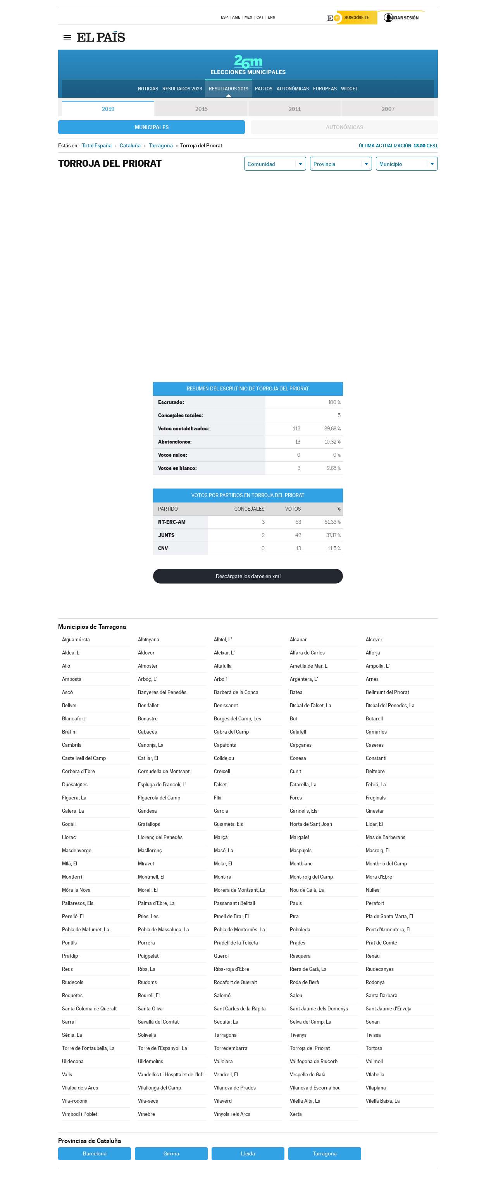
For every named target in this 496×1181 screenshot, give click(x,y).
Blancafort (73, 720)
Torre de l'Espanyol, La (162, 1049)
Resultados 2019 (228, 89)
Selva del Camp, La (310, 1023)
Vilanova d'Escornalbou (315, 1089)
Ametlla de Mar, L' (309, 667)
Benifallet (148, 707)
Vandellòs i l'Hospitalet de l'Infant (172, 1076)
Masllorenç (150, 852)
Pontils (69, 944)
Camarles (376, 733)
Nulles (372, 891)
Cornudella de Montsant (163, 772)
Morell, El (148, 891)
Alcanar (298, 641)
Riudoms (147, 983)
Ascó (67, 693)
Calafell (298, 733)
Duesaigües (75, 786)
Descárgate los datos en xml (248, 577)
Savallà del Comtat (158, 1023)
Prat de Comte (381, 944)
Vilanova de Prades (235, 1089)
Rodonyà (375, 983)
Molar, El (223, 865)
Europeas (325, 89)
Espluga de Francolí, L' (162, 786)
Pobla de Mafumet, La (85, 931)
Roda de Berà (304, 983)
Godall (69, 825)
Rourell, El (149, 997)
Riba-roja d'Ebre (231, 970)
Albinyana (148, 641)
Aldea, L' (71, 654)
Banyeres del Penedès (162, 693)
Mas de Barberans (385, 838)
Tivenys (298, 1036)
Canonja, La (151, 746)
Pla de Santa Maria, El (389, 917)
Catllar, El (148, 759)
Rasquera (300, 957)
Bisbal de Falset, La (310, 707)
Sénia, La (72, 1036)
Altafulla (223, 667)
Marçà (221, 838)
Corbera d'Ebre (78, 772)
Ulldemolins (150, 1062)
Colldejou (224, 759)
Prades (297, 944)
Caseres (375, 746)
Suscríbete (359, 18)
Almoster (148, 667)
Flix (217, 799)
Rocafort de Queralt (235, 983)
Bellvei (69, 707)
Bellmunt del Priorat (387, 693)
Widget (349, 89)
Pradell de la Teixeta (236, 944)
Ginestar (375, 812)
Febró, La (376, 786)
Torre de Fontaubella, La (88, 1049)
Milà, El (69, 865)
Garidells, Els (303, 812)
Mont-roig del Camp (311, 878)
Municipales (152, 128)
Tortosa (374, 1049)
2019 (108, 110)
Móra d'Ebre (379, 878)
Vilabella (375, 1076)
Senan (373, 1023)
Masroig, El (377, 852)
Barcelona (95, 1155)
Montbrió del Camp (386, 865)
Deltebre (375, 772)
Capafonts (225, 746)
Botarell (374, 720)
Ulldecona (73, 1062)
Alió (66, 667)
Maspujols (301, 852)
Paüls (296, 904)
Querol (221, 957)
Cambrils (71, 746)
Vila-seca (148, 1102)
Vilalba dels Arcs (80, 1089)
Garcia (221, 812)
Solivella (147, 1036)
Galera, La (73, 812)
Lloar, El (374, 825)
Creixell (222, 772)
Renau (373, 957)
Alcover (374, 641)
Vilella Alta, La (305, 1102)
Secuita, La (226, 1023)
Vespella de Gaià (308, 1076)
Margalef (299, 838)
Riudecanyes (380, 970)
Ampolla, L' (378, 667)
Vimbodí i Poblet (79, 1115)
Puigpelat (148, 957)
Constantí (376, 759)
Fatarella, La (303, 786)
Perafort (375, 904)
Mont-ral (223, 878)
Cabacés (147, 733)
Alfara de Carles (307, 654)
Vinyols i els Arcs (232, 1115)
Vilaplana (376, 1089)
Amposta (71, 680)
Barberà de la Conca (236, 693)
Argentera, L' (304, 680)
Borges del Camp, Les (237, 720)
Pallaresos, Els (77, 904)
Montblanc (301, 865)
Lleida (248, 1155)
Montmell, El (151, 878)
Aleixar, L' (224, 654)
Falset (220, 786)
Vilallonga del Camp (159, 1089)
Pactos (263, 89)
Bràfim (69, 733)
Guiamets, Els (228, 825)
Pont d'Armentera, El (388, 931)
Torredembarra (231, 1049)
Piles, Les (148, 917)
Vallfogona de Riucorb (314, 1062)
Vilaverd (223, 1102)
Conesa (298, 759)
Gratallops (149, 825)
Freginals (376, 799)
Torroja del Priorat (310, 1049)
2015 (201, 110)
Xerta (296, 1115)
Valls (67, 1076)
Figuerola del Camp (159, 799)
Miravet (146, 865)
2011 (295, 110)
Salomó (222, 997)
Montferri (72, 878)
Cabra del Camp (231, 733)
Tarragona (225, 1036)
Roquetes (72, 997)
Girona (171, 1155)
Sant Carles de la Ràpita (240, 1010)
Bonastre (148, 720)
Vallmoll (374, 1062)
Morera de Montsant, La (239, 891)
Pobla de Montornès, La (239, 931)
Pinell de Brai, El (231, 917)
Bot (293, 720)
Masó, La (223, 852)
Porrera (146, 944)
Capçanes (301, 746)
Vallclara (223, 1062)
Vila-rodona (75, 1102)
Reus (67, 970)
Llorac (69, 838)
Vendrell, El (226, 1076)
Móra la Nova (76, 891)
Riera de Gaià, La (308, 970)
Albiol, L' (223, 641)
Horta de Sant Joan (311, 825)
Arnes (372, 680)
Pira (294, 917)
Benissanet (226, 707)
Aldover (146, 654)
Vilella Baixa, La (383, 1102)
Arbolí (220, 680)
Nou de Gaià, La (307, 891)
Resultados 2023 (182, 89)
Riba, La (146, 970)
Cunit (295, 772)
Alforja (373, 654)
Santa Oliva (150, 1010)
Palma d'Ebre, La (156, 904)
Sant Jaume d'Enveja (389, 1010)
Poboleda (300, 931)
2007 (388, 110)
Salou (296, 997)
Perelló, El (73, 917)
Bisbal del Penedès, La (390, 707)
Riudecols (72, 983)
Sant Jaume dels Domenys (319, 1010)
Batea (296, 693)
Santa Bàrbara (382, 997)
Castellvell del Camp (84, 759)
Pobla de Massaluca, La (163, 931)
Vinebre (146, 1115)
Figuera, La (74, 799)
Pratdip (70, 957)
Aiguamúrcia (76, 641)
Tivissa (373, 1036)
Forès (296, 799)
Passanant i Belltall (234, 904)
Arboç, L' (147, 680)
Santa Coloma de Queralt (89, 1010)
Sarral (69, 1023)
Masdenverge (76, 852)
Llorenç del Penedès (160, 838)
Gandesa (147, 812)
